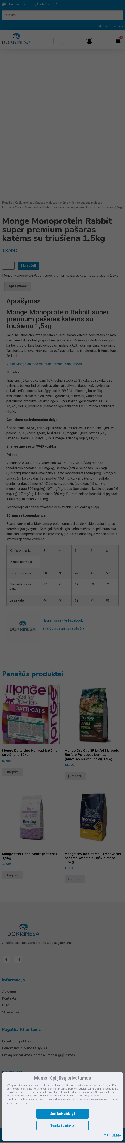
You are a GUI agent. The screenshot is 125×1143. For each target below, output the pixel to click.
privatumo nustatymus (19, 1099)
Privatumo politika (17, 1103)
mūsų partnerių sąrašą (58, 1099)
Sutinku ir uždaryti (62, 1114)
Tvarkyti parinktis (62, 1125)
